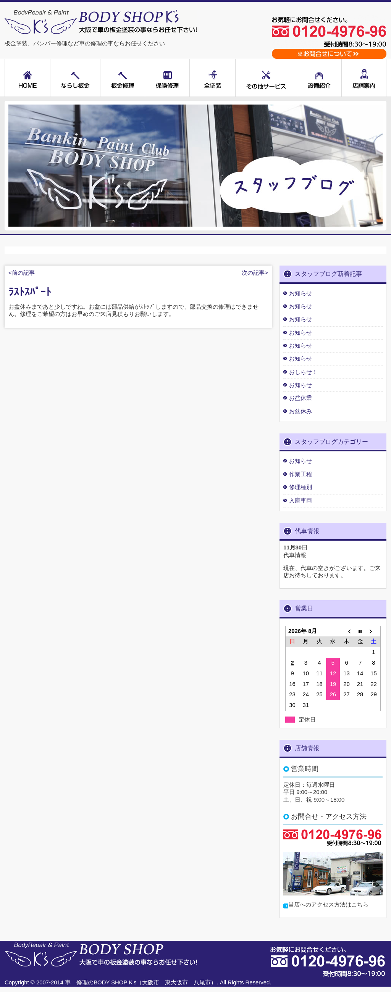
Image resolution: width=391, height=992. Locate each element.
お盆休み (300, 411)
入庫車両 (300, 501)
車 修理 (76, 982)
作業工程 (300, 474)
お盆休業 (300, 398)
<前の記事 (21, 273)
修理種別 (300, 487)
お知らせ (300, 293)
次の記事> (255, 273)
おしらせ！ (303, 372)
